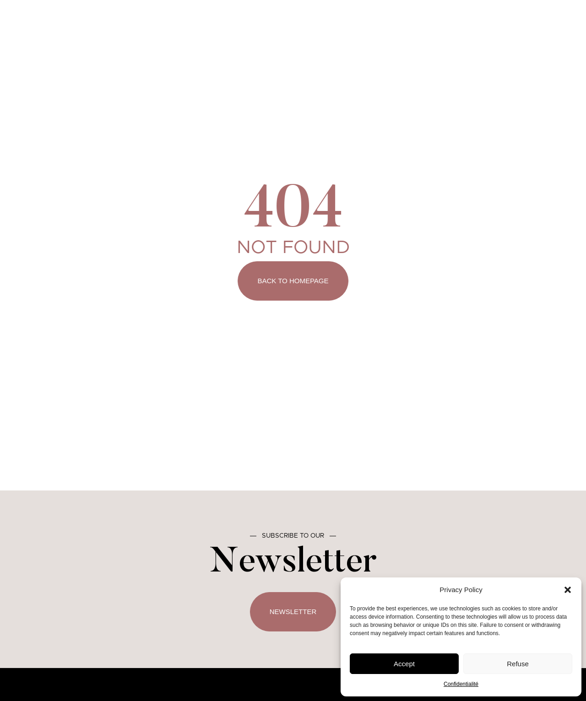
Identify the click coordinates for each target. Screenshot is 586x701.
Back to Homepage (293, 281)
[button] (567, 589)
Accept (404, 664)
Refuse (518, 664)
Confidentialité (461, 684)
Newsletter (293, 611)
